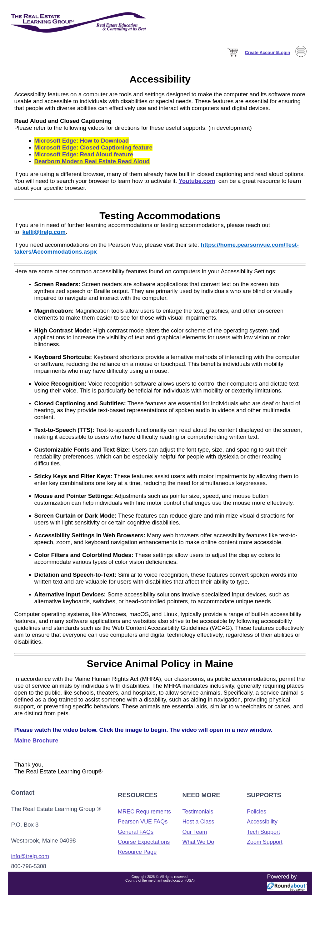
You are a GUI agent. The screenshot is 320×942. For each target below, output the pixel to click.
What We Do (198, 842)
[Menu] (301, 66)
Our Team (194, 832)
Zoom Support (264, 842)
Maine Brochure (36, 740)
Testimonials (197, 811)
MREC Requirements (144, 811)
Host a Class (198, 821)
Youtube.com (197, 181)
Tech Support (263, 832)
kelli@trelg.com (44, 232)
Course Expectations (144, 842)
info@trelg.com (30, 856)
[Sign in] (267, 52)
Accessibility (262, 821)
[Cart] (233, 56)
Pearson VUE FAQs (143, 821)
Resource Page (137, 852)
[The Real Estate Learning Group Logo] (79, 40)
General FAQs (135, 832)
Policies (256, 811)
